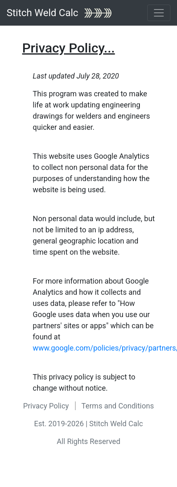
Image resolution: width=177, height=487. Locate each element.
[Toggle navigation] (158, 13)
